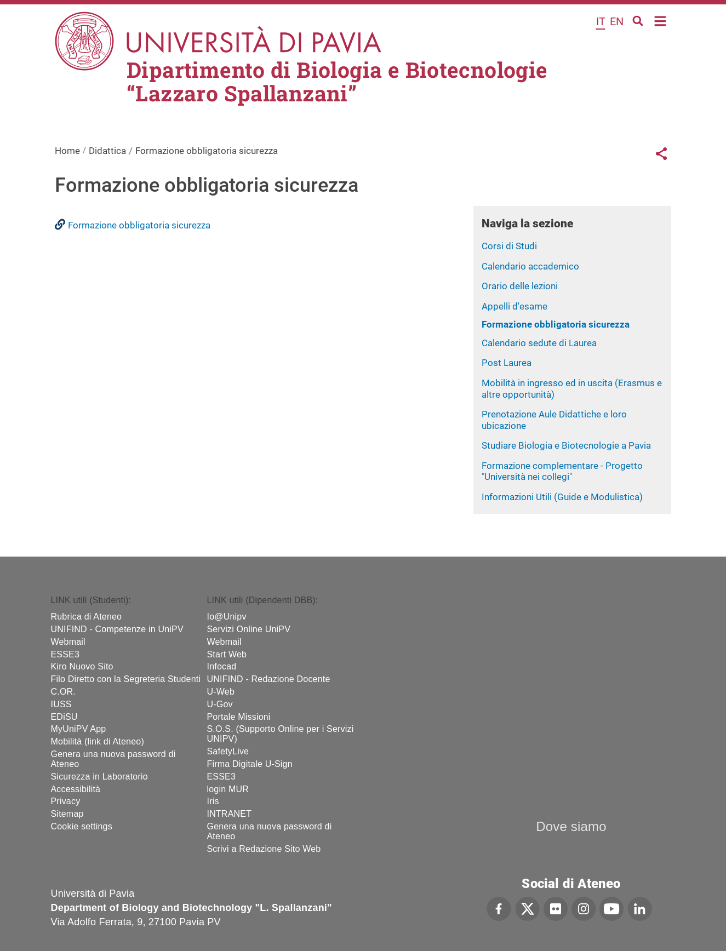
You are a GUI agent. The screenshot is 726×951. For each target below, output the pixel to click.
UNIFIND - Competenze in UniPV (117, 629)
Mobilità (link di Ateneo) (97, 741)
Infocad (222, 666)
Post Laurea (506, 362)
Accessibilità (76, 789)
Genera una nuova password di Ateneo (113, 759)
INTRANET (229, 813)
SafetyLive (228, 751)
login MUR (228, 789)
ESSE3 (65, 654)
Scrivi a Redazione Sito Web (264, 848)
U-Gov (220, 704)
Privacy (66, 801)
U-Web (221, 691)
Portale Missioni (239, 716)
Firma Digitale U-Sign (250, 764)
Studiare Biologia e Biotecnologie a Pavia (566, 445)
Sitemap (67, 813)
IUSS (61, 704)
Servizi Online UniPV (249, 629)
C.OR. (63, 691)
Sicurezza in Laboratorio (99, 776)
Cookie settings (81, 826)
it (600, 21)
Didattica (107, 150)
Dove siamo (571, 826)
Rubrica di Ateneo (86, 616)
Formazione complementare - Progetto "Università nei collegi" (562, 471)
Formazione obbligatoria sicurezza (556, 324)
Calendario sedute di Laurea (539, 342)
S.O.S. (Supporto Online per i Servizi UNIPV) (280, 733)
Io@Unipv (227, 616)
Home (660, 20)
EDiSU (64, 716)
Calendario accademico (530, 266)
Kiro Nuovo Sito (82, 666)
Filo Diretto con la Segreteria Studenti (126, 679)
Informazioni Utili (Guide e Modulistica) (562, 496)
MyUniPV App (78, 729)
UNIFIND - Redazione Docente (268, 679)
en (617, 21)
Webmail (68, 641)
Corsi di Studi (509, 245)
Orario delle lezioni (520, 285)
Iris (213, 801)
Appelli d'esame (514, 306)
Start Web (227, 654)
